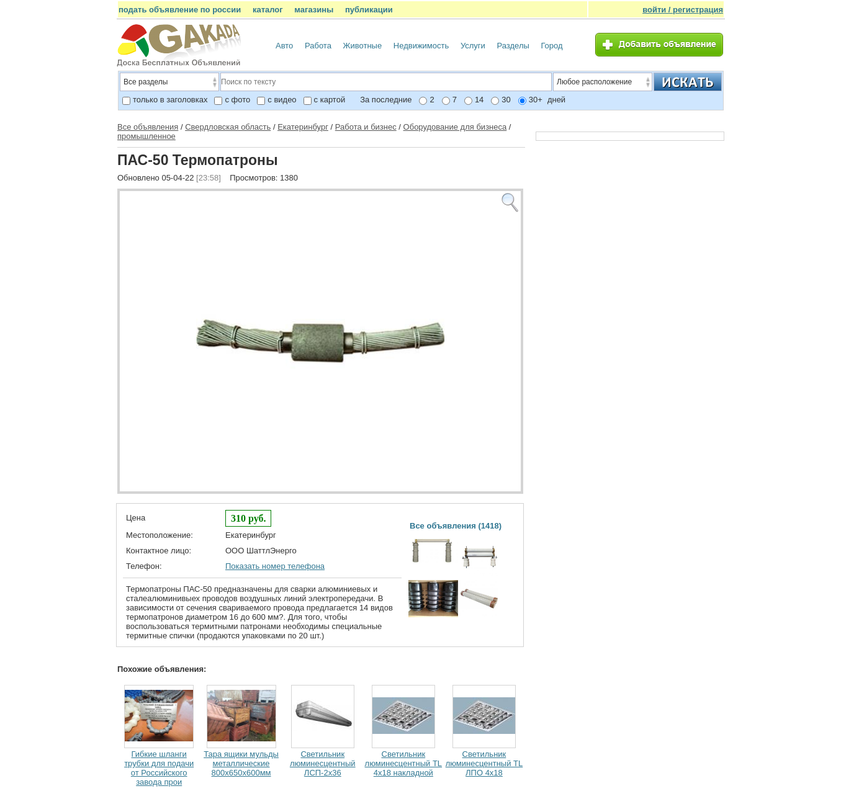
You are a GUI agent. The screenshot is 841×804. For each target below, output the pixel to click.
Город (551, 45)
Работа (318, 45)
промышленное (146, 136)
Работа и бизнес (366, 127)
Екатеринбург (302, 127)
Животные (362, 45)
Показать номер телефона (275, 566)
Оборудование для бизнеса (455, 127)
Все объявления (147, 127)
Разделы (513, 45)
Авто (284, 45)
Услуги (473, 45)
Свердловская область (228, 127)
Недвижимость (421, 45)
